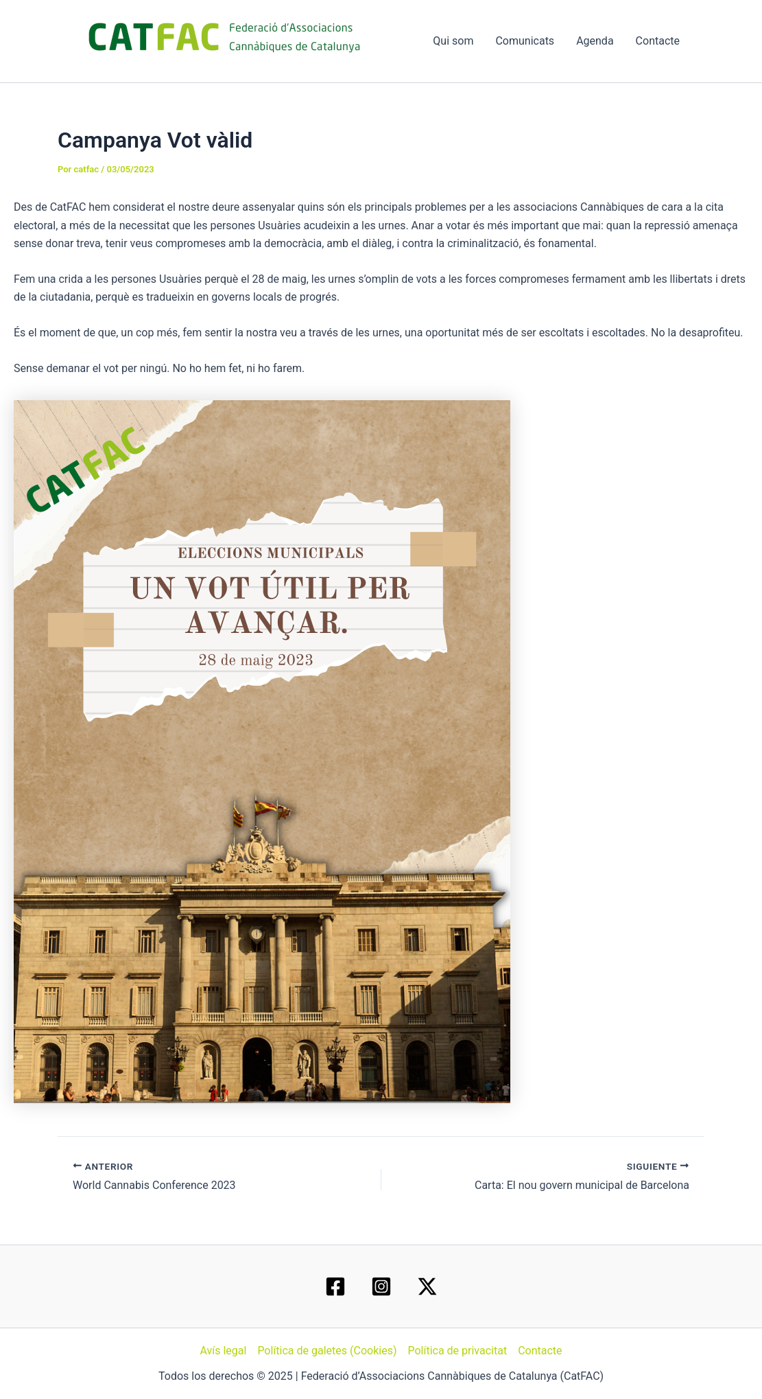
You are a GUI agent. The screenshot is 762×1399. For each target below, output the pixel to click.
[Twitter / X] (427, 1286)
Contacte (658, 40)
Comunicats (524, 40)
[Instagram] (381, 1286)
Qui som (453, 40)
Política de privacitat (457, 1350)
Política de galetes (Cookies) (326, 1350)
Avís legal (223, 1350)
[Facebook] (335, 1286)
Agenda (594, 40)
